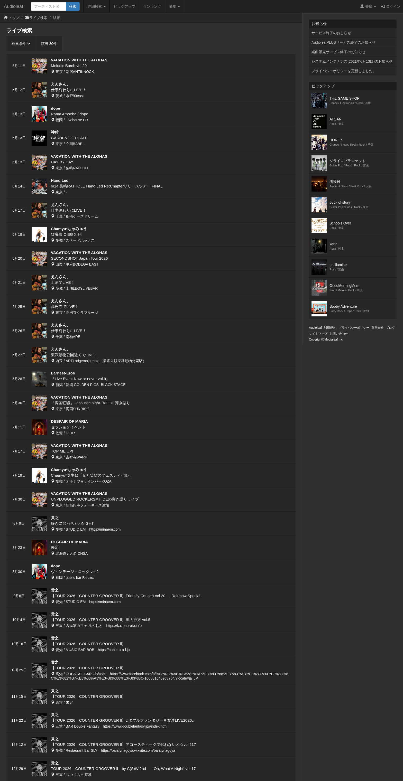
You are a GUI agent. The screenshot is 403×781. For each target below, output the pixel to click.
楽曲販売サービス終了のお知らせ (338, 52)
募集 (174, 6)
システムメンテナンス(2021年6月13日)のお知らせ (352, 61)
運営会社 (377, 328)
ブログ (390, 328)
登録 (368, 6)
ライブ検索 (38, 18)
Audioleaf (13, 6)
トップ (13, 18)
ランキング (152, 6)
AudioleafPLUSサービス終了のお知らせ (343, 42)
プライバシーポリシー (353, 328)
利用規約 (330, 328)
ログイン (390, 6)
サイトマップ (318, 333)
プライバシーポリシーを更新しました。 (344, 71)
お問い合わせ (338, 333)
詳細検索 (97, 6)
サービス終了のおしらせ (331, 33)
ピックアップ (124, 6)
